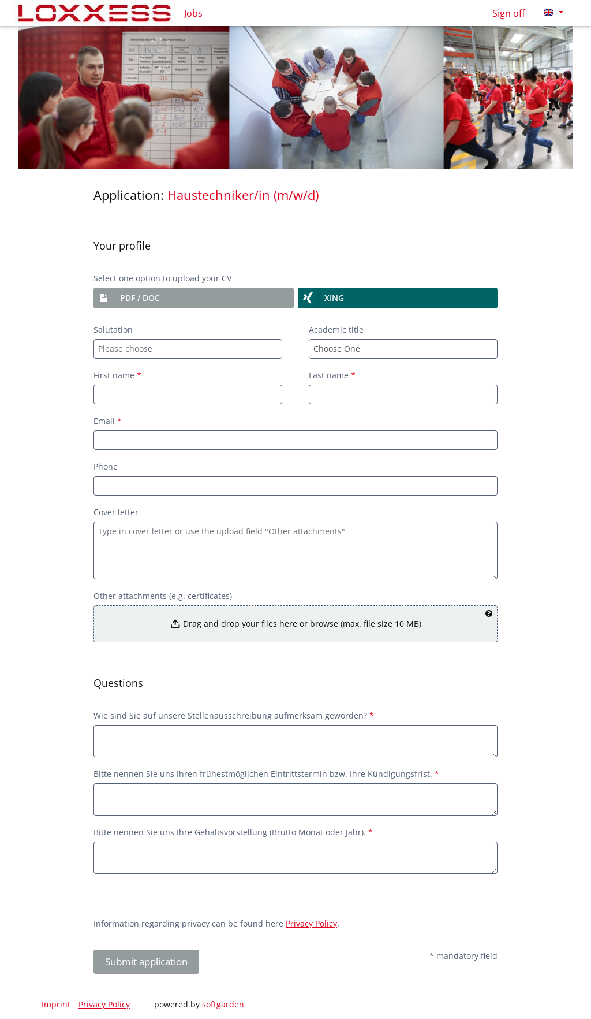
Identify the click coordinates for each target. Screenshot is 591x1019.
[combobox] (187, 349)
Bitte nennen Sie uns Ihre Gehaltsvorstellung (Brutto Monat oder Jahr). (233, 832)
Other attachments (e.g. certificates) (162, 595)
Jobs (193, 13)
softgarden (223, 1004)
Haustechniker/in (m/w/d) (243, 195)
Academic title (336, 329)
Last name (332, 375)
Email (107, 420)
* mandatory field (463, 955)
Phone (105, 466)
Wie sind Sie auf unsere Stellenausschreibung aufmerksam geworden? (233, 715)
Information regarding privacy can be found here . (216, 923)
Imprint (56, 1004)
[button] (193, 298)
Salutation (113, 329)
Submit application (146, 961)
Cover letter (116, 512)
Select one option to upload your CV (162, 278)
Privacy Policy (311, 923)
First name (117, 375)
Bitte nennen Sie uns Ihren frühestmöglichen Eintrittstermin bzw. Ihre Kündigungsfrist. (266, 773)
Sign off (508, 13)
